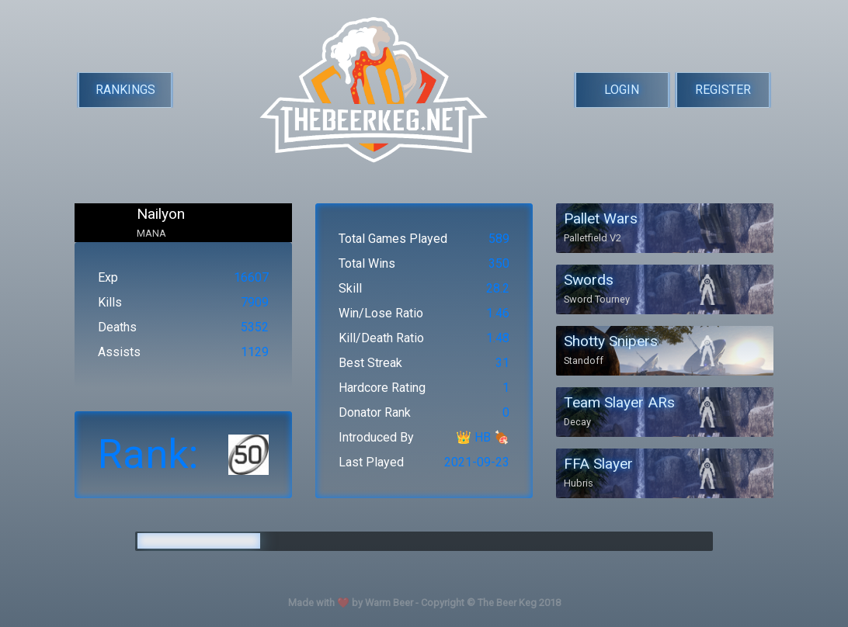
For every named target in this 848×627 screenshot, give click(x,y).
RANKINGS (125, 89)
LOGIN (621, 89)
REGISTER (723, 89)
